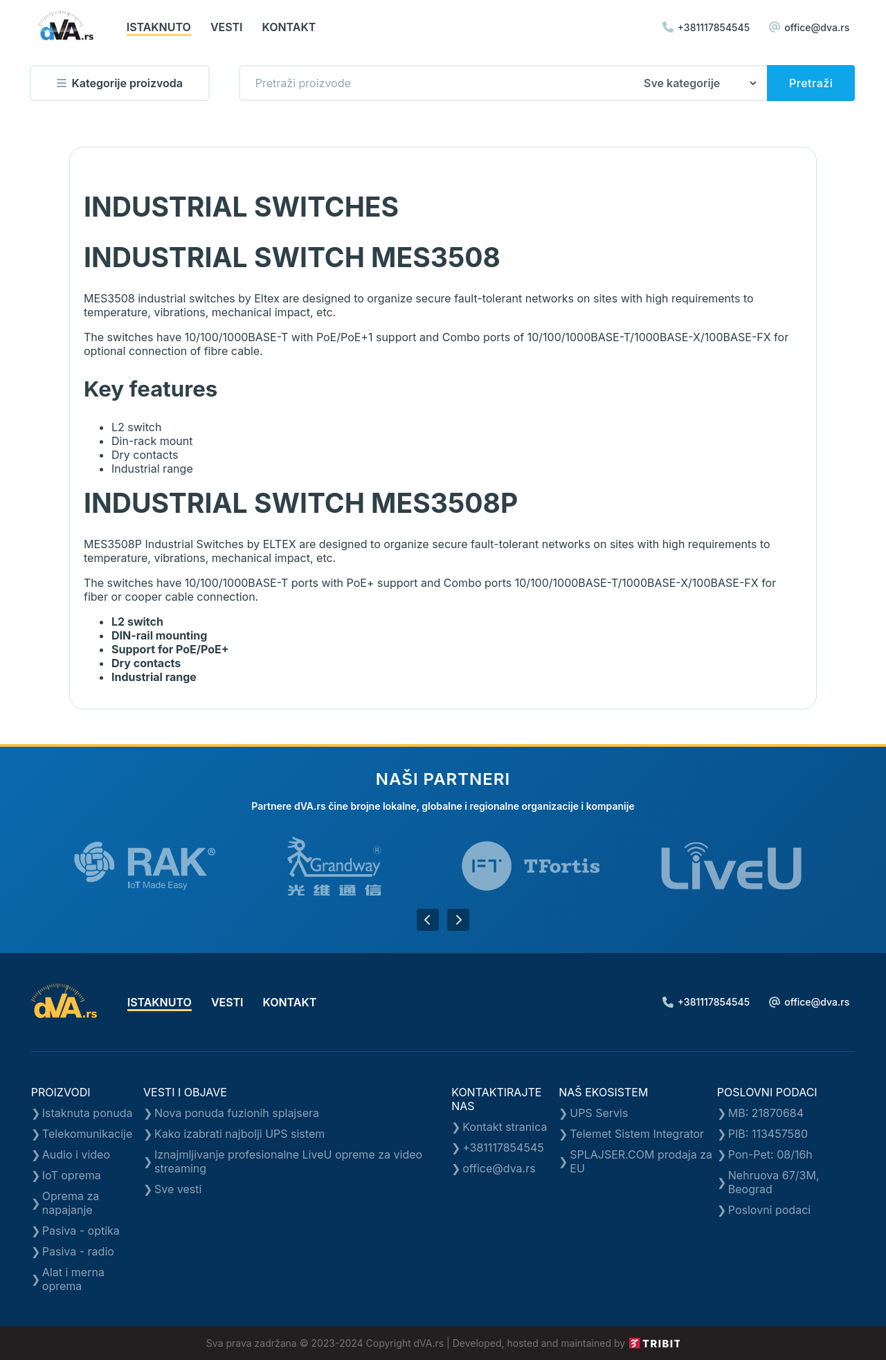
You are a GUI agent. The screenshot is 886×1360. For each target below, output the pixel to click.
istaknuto (159, 27)
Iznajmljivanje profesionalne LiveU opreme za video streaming (288, 1161)
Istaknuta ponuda (87, 1113)
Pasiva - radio (78, 1251)
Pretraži (811, 83)
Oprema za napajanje (70, 1203)
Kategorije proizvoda (120, 83)
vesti (226, 27)
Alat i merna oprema (73, 1279)
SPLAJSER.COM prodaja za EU (641, 1161)
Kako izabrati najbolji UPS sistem (239, 1134)
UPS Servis (599, 1113)
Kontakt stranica (504, 1127)
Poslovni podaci (769, 1210)
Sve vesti (177, 1189)
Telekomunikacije (87, 1134)
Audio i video (76, 1154)
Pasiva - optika (81, 1230)
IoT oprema (71, 1175)
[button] (428, 920)
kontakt (289, 27)
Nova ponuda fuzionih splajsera (236, 1113)
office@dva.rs (809, 27)
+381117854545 (706, 27)
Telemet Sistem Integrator (637, 1134)
